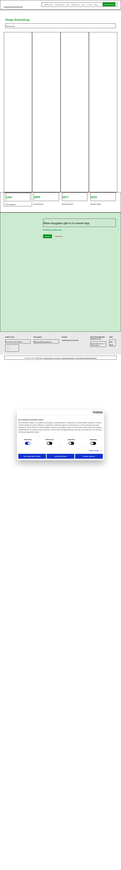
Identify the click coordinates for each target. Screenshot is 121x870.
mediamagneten (48, 358)
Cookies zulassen (89, 456)
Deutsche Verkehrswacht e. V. (43, 342)
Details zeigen (94, 450)
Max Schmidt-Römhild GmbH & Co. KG (97, 338)
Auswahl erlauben (60, 456)
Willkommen (48, 5)
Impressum (58, 358)
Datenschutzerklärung (68, 358)
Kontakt (89, 5)
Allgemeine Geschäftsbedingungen (86, 358)
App (67, 5)
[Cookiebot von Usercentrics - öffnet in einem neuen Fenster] (94, 412)
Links (111, 342)
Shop (83, 5)
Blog (95, 5)
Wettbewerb (75, 5)
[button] (109, 4)
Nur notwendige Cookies (32, 456)
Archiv (111, 345)
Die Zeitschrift (60, 5)
